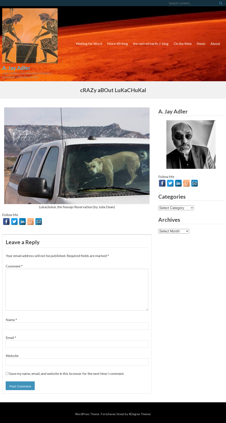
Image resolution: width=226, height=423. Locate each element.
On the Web (183, 43)
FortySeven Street (113, 414)
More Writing (117, 43)
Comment (14, 266)
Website (12, 356)
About (215, 43)
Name (11, 320)
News (201, 43)
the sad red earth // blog (151, 43)
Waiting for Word (89, 43)
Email (11, 337)
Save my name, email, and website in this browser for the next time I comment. (66, 373)
